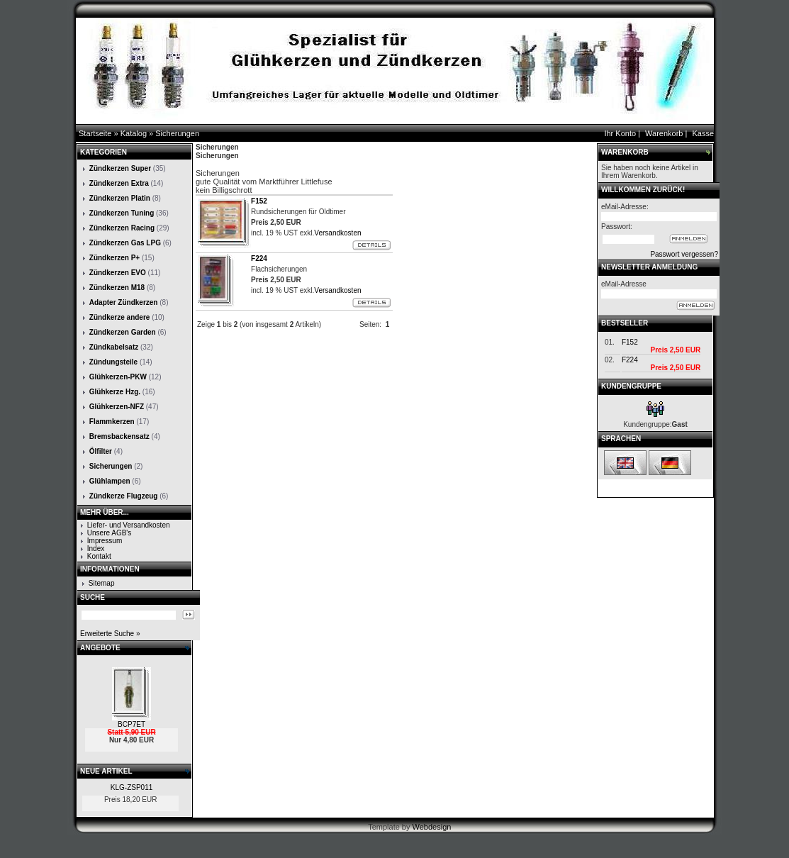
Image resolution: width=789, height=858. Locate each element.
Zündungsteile (113, 362)
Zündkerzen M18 (117, 287)
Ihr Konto (620, 133)
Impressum (104, 541)
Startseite (95, 133)
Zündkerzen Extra (119, 183)
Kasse (703, 133)
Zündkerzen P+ (114, 258)
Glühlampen (109, 481)
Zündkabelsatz (113, 347)
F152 (630, 342)
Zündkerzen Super (120, 168)
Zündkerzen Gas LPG (125, 243)
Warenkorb (664, 133)
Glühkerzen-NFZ (116, 407)
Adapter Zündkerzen (123, 302)
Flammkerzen (112, 421)
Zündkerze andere (119, 317)
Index (95, 548)
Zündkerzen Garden (122, 332)
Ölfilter (100, 451)
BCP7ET (131, 724)
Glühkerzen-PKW (118, 377)
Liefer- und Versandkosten (128, 525)
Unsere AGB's (109, 533)
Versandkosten (337, 233)
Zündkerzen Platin (119, 198)
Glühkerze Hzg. (114, 392)
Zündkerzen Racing (122, 228)
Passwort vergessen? (684, 254)
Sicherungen (177, 133)
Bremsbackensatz (119, 436)
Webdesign (432, 827)
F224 (630, 360)
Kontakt (99, 556)
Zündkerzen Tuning (121, 213)
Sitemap (102, 583)
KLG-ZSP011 (131, 787)
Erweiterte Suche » (110, 633)
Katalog (134, 133)
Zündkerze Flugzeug (123, 496)
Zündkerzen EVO (117, 273)
